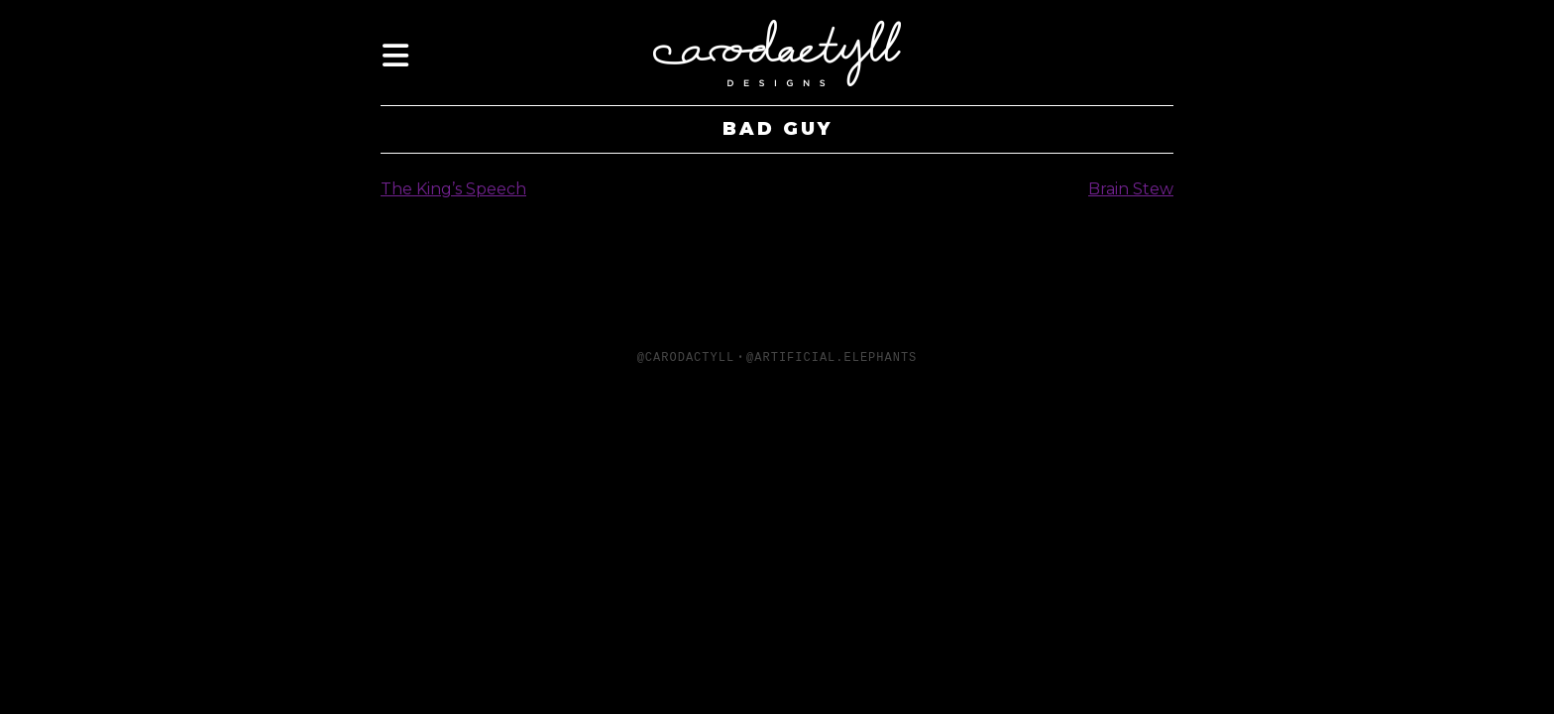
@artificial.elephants (831, 358)
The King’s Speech (453, 188)
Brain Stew (1130, 188)
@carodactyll (685, 358)
